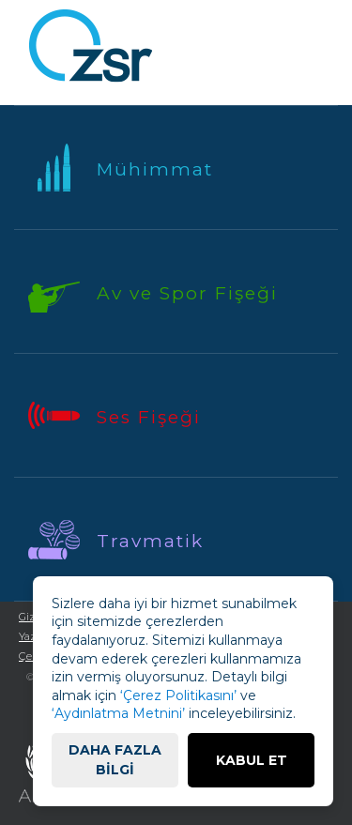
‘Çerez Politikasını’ (178, 695)
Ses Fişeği (149, 417)
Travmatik (150, 541)
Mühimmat (155, 169)
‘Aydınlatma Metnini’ (118, 713)
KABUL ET (251, 760)
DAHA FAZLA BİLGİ (115, 759)
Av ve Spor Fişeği (187, 293)
